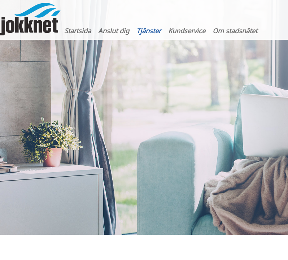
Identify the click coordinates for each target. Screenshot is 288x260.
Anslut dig (113, 30)
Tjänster (148, 30)
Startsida (77, 30)
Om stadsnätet (235, 30)
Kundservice (186, 30)
